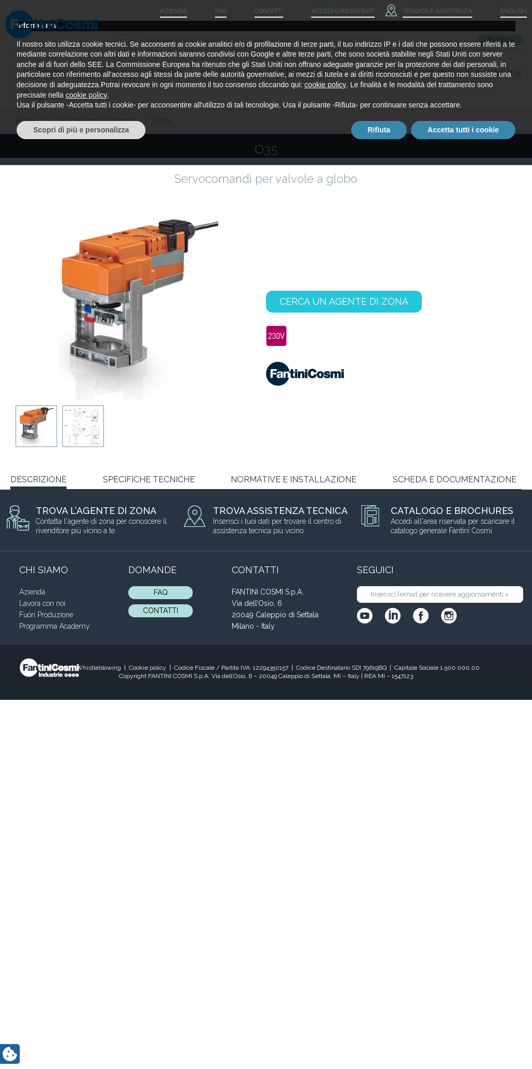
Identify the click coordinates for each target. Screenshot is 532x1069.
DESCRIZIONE (38, 479)
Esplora (500, 40)
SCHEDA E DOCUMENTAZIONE (454, 479)
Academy (82, 95)
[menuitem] (505, 11)
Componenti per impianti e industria (441, 71)
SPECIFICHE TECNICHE (149, 479)
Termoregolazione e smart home (109, 71)
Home (26, 121)
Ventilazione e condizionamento (272, 71)
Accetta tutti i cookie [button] (463, 1040)
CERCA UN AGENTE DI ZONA (344, 301)
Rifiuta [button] (379, 1040)
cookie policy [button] (325, 996)
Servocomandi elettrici (96, 121)
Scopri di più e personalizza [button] (81, 1040)
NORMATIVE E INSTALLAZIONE (293, 479)
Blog (33, 95)
